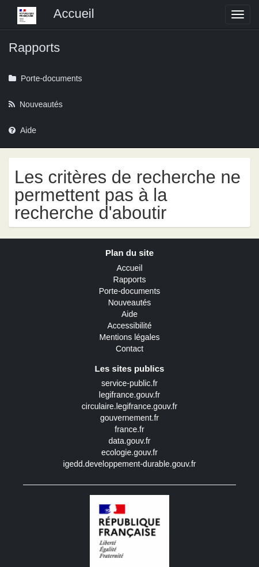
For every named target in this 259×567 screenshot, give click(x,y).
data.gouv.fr (130, 440)
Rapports (129, 279)
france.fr (129, 429)
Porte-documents (130, 291)
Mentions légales (129, 337)
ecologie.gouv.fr (129, 452)
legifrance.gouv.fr (129, 394)
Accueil (129, 268)
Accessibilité (129, 325)
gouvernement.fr (129, 417)
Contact (129, 348)
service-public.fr (129, 383)
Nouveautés (129, 302)
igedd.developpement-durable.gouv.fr (129, 463)
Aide (129, 314)
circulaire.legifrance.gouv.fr (129, 406)
